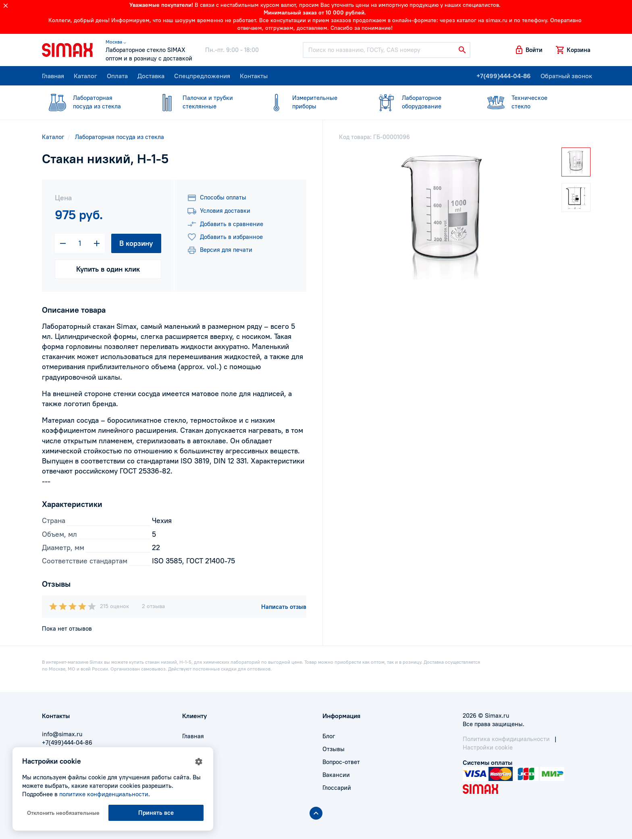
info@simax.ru (62, 734)
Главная (53, 76)
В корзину (136, 243)
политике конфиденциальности (103, 794)
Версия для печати (219, 250)
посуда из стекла (92, 101)
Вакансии (336, 775)
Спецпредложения (202, 76)
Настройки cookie (488, 747)
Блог (328, 736)
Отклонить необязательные (63, 812)
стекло (530, 101)
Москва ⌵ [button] (116, 42)
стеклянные (202, 101)
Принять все (156, 812)
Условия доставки (218, 211)
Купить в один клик (108, 269)
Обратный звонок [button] (566, 76)
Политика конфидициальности (506, 739)
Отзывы (333, 749)
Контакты (254, 76)
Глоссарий (336, 787)
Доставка (150, 76)
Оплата (117, 76)
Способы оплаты (216, 198)
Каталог (85, 76)
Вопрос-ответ (341, 762)
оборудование (421, 101)
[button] (528, 50)
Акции (191, 787)
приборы (311, 101)
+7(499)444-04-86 (503, 76)
